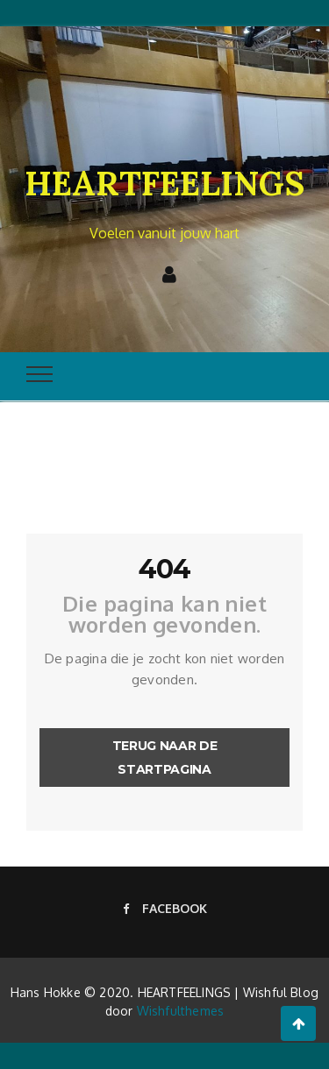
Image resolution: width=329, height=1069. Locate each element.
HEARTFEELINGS (164, 183)
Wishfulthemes (181, 1010)
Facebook (165, 908)
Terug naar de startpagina (164, 757)
